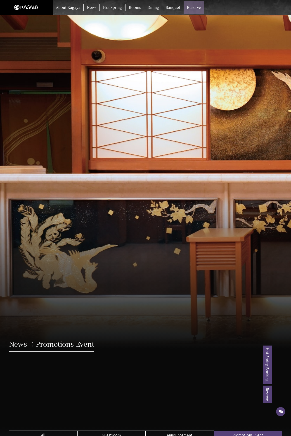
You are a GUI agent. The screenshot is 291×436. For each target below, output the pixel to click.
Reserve (194, 7)
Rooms (135, 7)
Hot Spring (112, 7)
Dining (153, 7)
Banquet (173, 7)
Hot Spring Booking (281, 365)
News (92, 7)
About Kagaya (68, 7)
